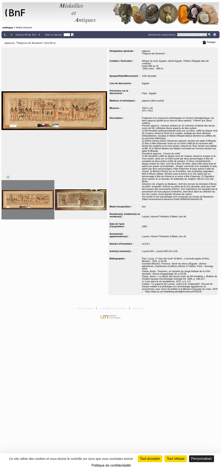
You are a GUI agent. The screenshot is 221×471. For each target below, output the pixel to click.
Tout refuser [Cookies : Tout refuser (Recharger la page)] (175, 458)
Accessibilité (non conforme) (113, 308)
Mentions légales (85, 308)
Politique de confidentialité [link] (111, 465)
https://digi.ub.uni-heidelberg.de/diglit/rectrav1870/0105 (173, 291)
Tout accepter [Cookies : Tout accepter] (150, 458)
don (144, 206)
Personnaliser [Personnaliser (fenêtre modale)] (201, 458)
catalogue (7, 27)
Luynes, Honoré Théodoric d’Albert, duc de (164, 216)
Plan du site (138, 308)
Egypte (145, 83)
